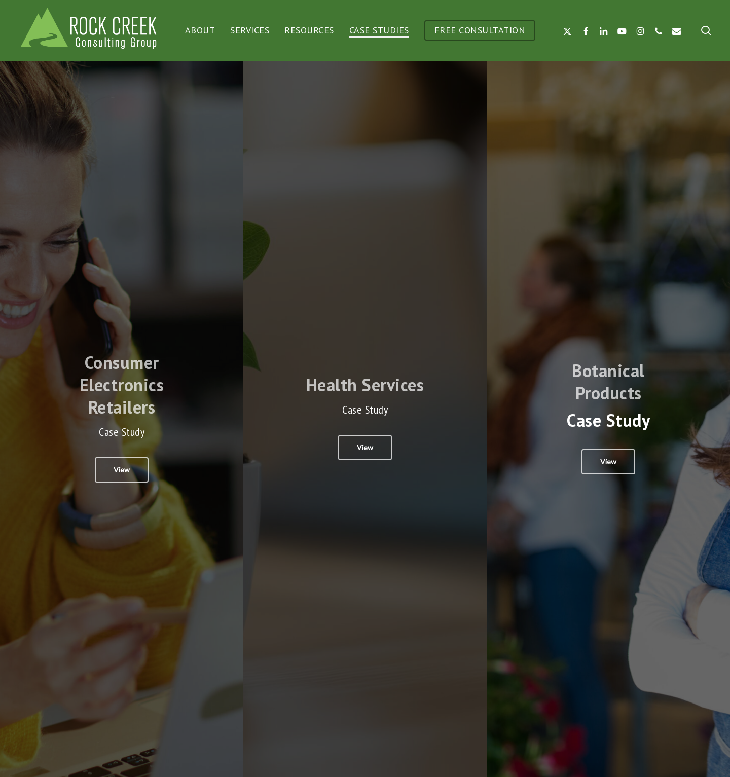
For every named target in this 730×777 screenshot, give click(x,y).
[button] (122, 470)
